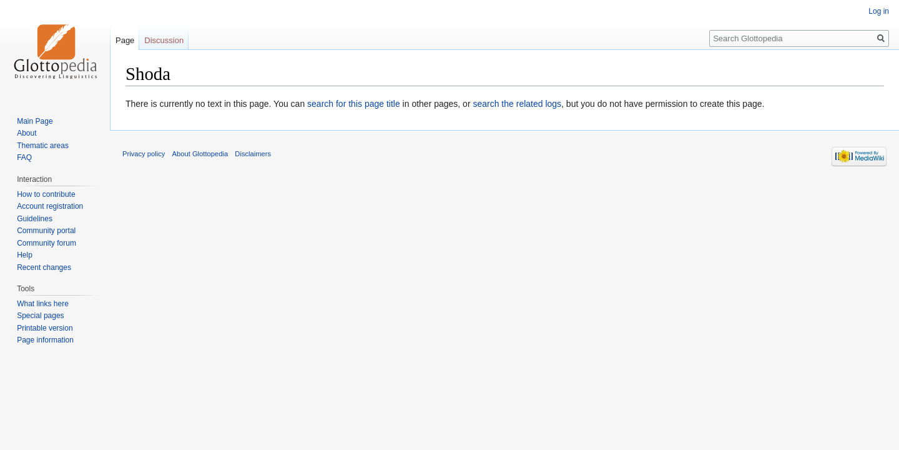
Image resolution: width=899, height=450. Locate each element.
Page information (45, 340)
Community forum (46, 243)
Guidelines (34, 218)
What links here (43, 303)
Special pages (40, 315)
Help (24, 255)
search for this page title (353, 104)
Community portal (46, 230)
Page (124, 40)
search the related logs (517, 104)
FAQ (24, 157)
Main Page (34, 121)
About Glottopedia (200, 154)
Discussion (164, 40)
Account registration (50, 206)
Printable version (44, 328)
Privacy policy (143, 154)
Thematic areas (43, 145)
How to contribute (46, 194)
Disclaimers (253, 154)
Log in (878, 11)
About (26, 133)
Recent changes (44, 267)
